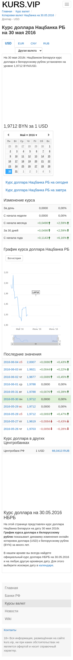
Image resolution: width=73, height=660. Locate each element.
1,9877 (31, 376)
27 (23, 146)
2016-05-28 (11, 414)
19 (29, 161)
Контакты (10, 630)
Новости (11, 611)
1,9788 (31, 384)
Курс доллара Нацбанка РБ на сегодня (37, 182)
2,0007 (31, 362)
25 (9, 146)
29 (36, 146)
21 (42, 161)
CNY (34, 43)
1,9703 (31, 428)
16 (9, 161)
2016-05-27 (11, 421)
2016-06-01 (11, 384)
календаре (46, 565)
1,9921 (31, 369)
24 (16, 166)
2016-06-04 (11, 362)
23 (9, 166)
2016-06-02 (11, 376)
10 (16, 156)
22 (49, 161)
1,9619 (31, 421)
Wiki (8, 619)
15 (49, 156)
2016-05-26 (11, 428)
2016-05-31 (11, 391)
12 (29, 156)
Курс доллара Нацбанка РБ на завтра (36, 190)
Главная (11, 588)
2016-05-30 (11, 399)
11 (23, 156)
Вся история (14, 258)
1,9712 (31, 399)
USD (8, 43)
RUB (46, 43)
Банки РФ (12, 596)
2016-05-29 (11, 406)
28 (29, 146)
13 (36, 156)
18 (23, 161)
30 (42, 146)
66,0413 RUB (60, 450)
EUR (21, 43)
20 (36, 161)
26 (16, 146)
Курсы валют (15, 603)
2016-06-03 (11, 369)
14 (42, 156)
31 (16, 171)
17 (16, 161)
